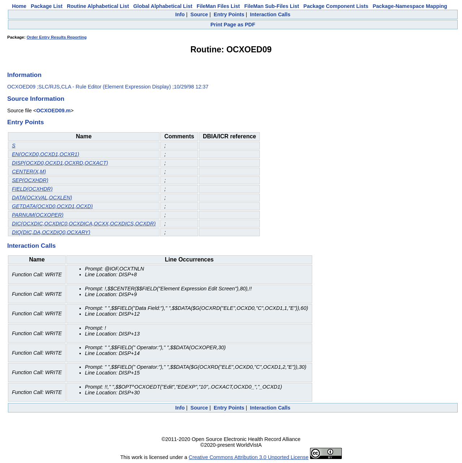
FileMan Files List (218, 6)
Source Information (35, 98)
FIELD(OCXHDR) (32, 189)
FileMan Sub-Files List (271, 6)
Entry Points (229, 14)
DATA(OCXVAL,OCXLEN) (42, 197)
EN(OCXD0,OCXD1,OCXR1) (45, 154)
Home (19, 6)
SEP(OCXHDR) (30, 180)
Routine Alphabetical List (98, 6)
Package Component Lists (336, 6)
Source (199, 14)
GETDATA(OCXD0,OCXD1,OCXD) (52, 206)
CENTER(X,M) (29, 171)
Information (24, 74)
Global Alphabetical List (162, 6)
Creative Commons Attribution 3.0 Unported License (249, 457)
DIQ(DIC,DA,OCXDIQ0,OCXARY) (51, 232)
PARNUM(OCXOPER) (38, 215)
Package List (46, 6)
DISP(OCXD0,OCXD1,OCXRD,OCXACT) (60, 163)
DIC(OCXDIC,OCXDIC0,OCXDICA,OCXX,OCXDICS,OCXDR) (84, 223)
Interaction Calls (270, 14)
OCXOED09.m (53, 110)
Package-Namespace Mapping (410, 6)
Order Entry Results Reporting (57, 37)
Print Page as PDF (232, 24)
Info (179, 14)
